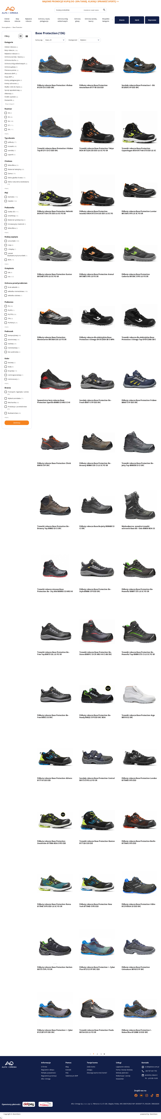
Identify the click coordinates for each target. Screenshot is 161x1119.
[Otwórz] (63, 40)
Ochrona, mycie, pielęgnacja (44, 20)
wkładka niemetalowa (18, 291)
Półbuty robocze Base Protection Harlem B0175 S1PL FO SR (54, 968)
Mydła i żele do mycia (17, 87)
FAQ (67, 1073)
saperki (10, 155)
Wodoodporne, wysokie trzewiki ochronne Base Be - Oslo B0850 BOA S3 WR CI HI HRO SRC (138, 528)
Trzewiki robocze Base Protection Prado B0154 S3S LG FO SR (96, 1031)
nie (9, 277)
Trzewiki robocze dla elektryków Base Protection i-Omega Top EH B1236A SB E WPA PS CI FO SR (139, 339)
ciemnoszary (12, 379)
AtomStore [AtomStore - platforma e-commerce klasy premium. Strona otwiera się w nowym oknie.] (153, 1114)
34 (10, 113)
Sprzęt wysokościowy (13, 90)
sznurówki (12, 241)
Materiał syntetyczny (16, 220)
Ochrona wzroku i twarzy (17, 57)
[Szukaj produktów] (80, 10)
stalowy (12, 344)
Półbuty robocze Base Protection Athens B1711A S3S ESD (54, 779)
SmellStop (13, 216)
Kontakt (68, 1070)
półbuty (11, 142)
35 (10, 117)
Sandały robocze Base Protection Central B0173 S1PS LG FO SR (97, 779)
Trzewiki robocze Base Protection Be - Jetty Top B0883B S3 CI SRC (138, 464)
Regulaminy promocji (49, 1076)
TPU (10, 318)
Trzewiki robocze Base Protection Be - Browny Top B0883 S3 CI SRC (53, 527)
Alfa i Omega (46, 1079)
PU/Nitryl (12, 323)
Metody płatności (122, 1073)
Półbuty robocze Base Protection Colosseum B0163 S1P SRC (136, 968)
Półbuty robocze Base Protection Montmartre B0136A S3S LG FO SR (51, 338)
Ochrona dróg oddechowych (63, 20)
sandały (11, 150)
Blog (67, 1067)
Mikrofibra (12, 165)
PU (10, 306)
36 (10, 121)
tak (9, 272)
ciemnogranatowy (14, 375)
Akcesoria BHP (11, 73)
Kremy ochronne (17, 83)
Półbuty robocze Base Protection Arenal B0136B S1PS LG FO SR (96, 275)
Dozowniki (9, 100)
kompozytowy (14, 335)
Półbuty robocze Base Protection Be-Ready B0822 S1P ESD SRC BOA (95, 716)
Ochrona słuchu (17, 60)
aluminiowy (13, 339)
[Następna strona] (104, 1054)
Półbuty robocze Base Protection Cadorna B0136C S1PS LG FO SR (136, 275)
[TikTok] (152, 1096)
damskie (11, 197)
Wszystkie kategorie (107, 20)
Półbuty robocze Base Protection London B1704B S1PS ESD (139, 779)
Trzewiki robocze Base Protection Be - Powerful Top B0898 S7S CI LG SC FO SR (138, 653)
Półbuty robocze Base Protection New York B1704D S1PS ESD (95, 905)
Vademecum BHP (72, 1076)
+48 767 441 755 (151, 1071)
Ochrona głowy (77, 20)
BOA (9, 260)
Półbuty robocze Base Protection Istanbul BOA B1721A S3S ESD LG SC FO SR (96, 213)
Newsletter (120, 1079)
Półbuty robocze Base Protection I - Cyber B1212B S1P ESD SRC (55, 1031)
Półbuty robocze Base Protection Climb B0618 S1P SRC (54, 464)
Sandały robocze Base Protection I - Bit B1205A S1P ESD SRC (138, 86)
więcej (6, 134)
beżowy (11, 362)
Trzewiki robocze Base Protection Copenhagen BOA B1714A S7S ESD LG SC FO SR (139, 150)
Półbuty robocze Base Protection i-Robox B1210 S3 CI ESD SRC (54, 86)
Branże (121, 20)
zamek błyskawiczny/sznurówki (16, 254)
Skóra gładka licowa (15, 178)
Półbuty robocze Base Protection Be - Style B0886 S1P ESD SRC (95, 590)
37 (10, 125)
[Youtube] (141, 1096)
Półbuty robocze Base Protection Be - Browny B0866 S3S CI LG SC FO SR (95, 464)
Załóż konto (91, 1067)
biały (10, 367)
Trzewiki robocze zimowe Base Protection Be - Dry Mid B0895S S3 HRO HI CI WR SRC (55, 591)
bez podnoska (14, 352)
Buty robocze (17, 20)
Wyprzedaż (152, 20)
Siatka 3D (13, 212)
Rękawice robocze (28, 20)
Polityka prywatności (48, 1073)
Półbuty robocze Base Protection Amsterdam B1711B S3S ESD (93, 86)
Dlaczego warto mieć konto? (97, 1073)
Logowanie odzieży (123, 1067)
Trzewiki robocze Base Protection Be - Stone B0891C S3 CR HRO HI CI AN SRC (95, 653)
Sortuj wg (38, 40)
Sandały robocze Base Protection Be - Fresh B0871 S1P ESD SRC (95, 401)
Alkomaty (9, 93)
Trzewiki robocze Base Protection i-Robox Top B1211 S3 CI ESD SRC (55, 149)
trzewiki (11, 146)
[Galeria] (20, 36)
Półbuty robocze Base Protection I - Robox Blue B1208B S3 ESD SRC (137, 1031)
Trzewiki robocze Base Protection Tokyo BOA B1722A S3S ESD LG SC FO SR (96, 149)
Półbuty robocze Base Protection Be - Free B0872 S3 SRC (53, 716)
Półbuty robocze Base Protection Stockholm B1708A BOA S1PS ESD (51, 842)
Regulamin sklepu (47, 1070)
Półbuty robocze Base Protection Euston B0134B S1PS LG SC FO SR (54, 275)
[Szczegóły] (26, 36)
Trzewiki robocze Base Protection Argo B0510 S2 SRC (138, 716)
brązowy (11, 371)
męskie (10, 201)
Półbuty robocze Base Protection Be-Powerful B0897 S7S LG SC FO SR (137, 590)
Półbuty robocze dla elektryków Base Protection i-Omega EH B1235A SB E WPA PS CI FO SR (96, 339)
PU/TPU (12, 314)
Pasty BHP (17, 77)
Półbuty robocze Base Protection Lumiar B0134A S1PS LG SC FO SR (139, 212)
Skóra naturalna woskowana (18, 182)
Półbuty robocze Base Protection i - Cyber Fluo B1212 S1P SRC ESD (97, 968)
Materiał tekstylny (14, 169)
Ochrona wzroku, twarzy (91, 20)
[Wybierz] (6, 113)
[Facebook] (136, 1096)
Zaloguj (89, 1070)
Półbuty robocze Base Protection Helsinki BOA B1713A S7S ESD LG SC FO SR (55, 212)
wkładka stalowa (15, 295)
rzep (9, 245)
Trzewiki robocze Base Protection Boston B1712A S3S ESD (97, 842)
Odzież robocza (7, 20)
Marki (137, 20)
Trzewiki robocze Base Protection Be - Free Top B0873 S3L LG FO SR (53, 653)
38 (10, 129)
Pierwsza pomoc (17, 70)
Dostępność (73, 40)
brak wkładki (13, 287)
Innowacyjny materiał (17, 224)
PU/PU (11, 310)
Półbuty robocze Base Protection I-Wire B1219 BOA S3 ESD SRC (138, 905)
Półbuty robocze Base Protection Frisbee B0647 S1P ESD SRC (139, 401)
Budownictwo (14, 413)
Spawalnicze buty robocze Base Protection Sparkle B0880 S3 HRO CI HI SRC (53, 402)
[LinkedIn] (157, 1096)
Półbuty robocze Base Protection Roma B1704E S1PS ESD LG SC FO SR (54, 905)
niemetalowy (13, 348)
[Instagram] (146, 1096)
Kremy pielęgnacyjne (17, 80)
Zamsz (10, 173)
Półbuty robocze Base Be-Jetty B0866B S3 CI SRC (96, 527)
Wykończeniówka (15, 398)
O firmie (44, 1067)
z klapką (11, 249)
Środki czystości (11, 97)
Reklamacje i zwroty (123, 1076)
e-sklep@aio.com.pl (152, 1067)
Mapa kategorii (9, 104)
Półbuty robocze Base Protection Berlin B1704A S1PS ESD (138, 842)
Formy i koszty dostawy (124, 1070)
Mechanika (13, 402)
